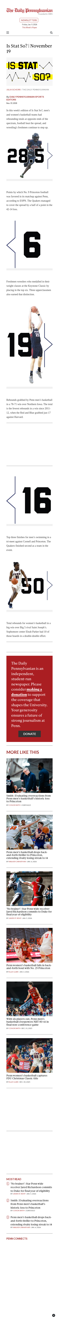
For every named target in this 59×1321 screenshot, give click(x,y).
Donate (29, 734)
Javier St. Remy (15, 918)
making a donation (26, 692)
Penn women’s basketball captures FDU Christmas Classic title (26, 1077)
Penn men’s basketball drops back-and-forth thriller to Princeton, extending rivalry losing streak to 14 (27, 854)
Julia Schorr (13, 89)
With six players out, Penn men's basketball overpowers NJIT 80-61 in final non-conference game (27, 1021)
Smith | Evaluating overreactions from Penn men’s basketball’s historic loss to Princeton (28, 798)
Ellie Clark (14, 972)
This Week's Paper (29, 27)
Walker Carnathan (17, 861)
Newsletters (29, 20)
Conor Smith (15, 805)
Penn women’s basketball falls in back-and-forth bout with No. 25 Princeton (29, 966)
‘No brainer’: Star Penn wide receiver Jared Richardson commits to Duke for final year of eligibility (29, 911)
